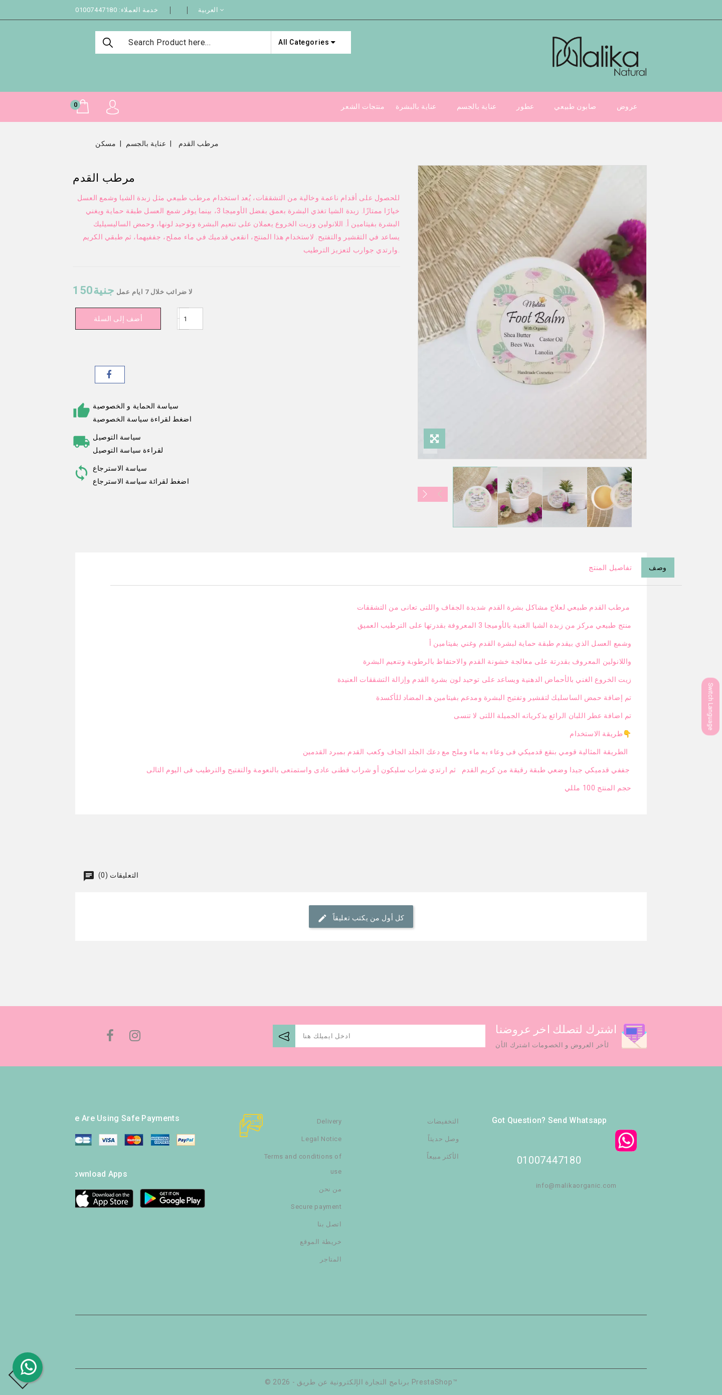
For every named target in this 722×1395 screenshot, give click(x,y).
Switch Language (710, 707)
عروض (627, 106)
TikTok (152, 1040)
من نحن (330, 1189)
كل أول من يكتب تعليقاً (361, 918)
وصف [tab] (658, 568)
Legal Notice (321, 1139)
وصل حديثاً (443, 1139)
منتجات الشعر (363, 106)
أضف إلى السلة (120, 319)
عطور (525, 106)
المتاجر (330, 1259)
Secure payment (316, 1206)
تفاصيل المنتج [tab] (610, 568)
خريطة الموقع (320, 1241)
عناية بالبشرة (416, 106)
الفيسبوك (108, 1038)
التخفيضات (443, 1121)
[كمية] (196, 319)
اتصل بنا (329, 1224)
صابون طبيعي (575, 106)
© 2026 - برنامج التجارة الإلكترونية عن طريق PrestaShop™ (361, 1382)
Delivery (329, 1121)
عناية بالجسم (477, 106)
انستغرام (133, 1038)
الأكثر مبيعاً (443, 1156)
